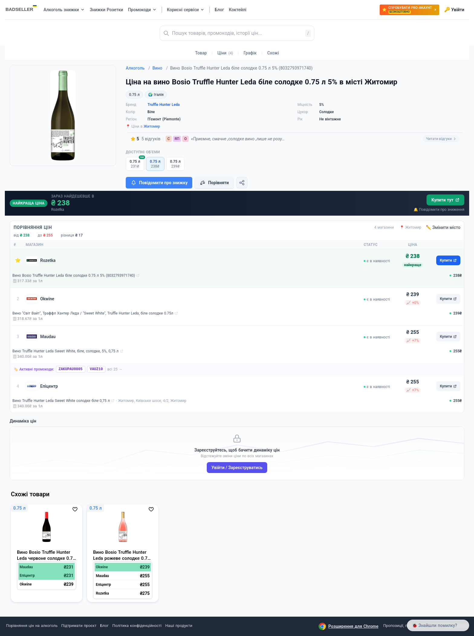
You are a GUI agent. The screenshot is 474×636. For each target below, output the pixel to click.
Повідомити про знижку (159, 183)
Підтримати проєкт (78, 625)
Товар (201, 53)
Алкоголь (138, 68)
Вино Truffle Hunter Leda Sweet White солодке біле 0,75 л (61, 401)
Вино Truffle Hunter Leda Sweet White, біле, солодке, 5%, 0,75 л (65, 351)
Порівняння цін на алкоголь (31, 625)
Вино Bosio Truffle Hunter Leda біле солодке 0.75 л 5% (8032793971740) (73, 275)
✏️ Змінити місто (443, 227)
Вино (160, 68)
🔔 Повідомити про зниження (439, 209)
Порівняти (214, 183)
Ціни (225, 53)
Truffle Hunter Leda (164, 105)
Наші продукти (178, 625)
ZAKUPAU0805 (71, 369)
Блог (104, 625)
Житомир (152, 126)
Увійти (454, 9)
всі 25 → (114, 369)
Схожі (273, 53)
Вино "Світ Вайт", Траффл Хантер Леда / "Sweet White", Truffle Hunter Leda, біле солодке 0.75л (92, 313)
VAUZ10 (96, 369)
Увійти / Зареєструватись (237, 467)
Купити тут (445, 199)
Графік (250, 53)
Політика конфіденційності (137, 625)
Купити (448, 260)
